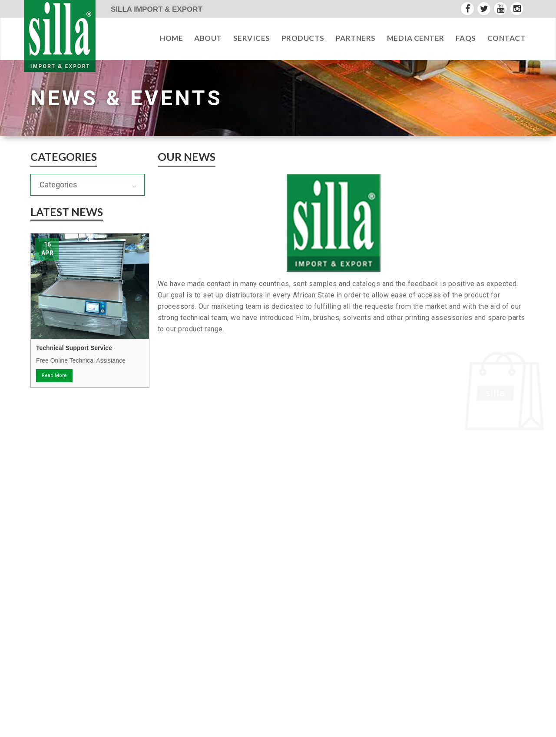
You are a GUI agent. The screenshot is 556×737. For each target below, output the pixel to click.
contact (506, 38)
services (251, 38)
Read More (54, 375)
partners (356, 38)
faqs (466, 38)
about (208, 38)
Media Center (415, 38)
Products (302, 38)
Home (171, 38)
